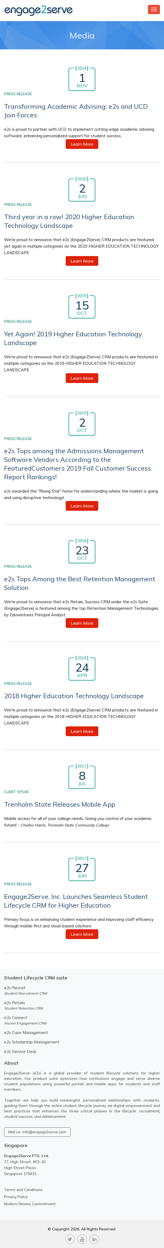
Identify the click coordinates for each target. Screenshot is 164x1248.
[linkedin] (94, 1238)
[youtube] (82, 1238)
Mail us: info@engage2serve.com (37, 1131)
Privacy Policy (16, 1197)
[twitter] (69, 1238)
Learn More (82, 144)
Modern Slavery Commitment (30, 1204)
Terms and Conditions (23, 1190)
